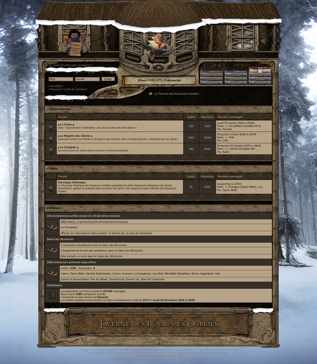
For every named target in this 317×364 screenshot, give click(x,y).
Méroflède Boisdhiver (177, 273)
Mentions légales (218, 353)
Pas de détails (98, 279)
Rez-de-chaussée (60, 109)
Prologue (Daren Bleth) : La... (246, 186)
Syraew (227, 129)
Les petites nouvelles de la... (246, 125)
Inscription (56, 85)
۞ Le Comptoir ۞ (68, 147)
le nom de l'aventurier (139, 233)
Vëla (231, 137)
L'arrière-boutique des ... (243, 148)
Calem (65, 273)
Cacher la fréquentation (75, 279)
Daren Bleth (230, 190)
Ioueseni (127, 273)
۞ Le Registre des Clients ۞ (75, 135)
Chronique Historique (71, 182)
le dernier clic (117, 233)
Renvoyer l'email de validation (68, 89)
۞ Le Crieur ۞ (66, 124)
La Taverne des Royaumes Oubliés (176, 93)
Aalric (226, 151)
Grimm (116, 273)
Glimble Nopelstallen (98, 273)
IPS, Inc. (178, 356)
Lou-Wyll (158, 273)
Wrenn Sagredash (202, 273)
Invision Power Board (158, 356)
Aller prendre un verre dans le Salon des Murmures (91, 256)
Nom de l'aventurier (153, 279)
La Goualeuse (69, 227)
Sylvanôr (102, 297)
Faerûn (53, 168)
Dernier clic (133, 279)
